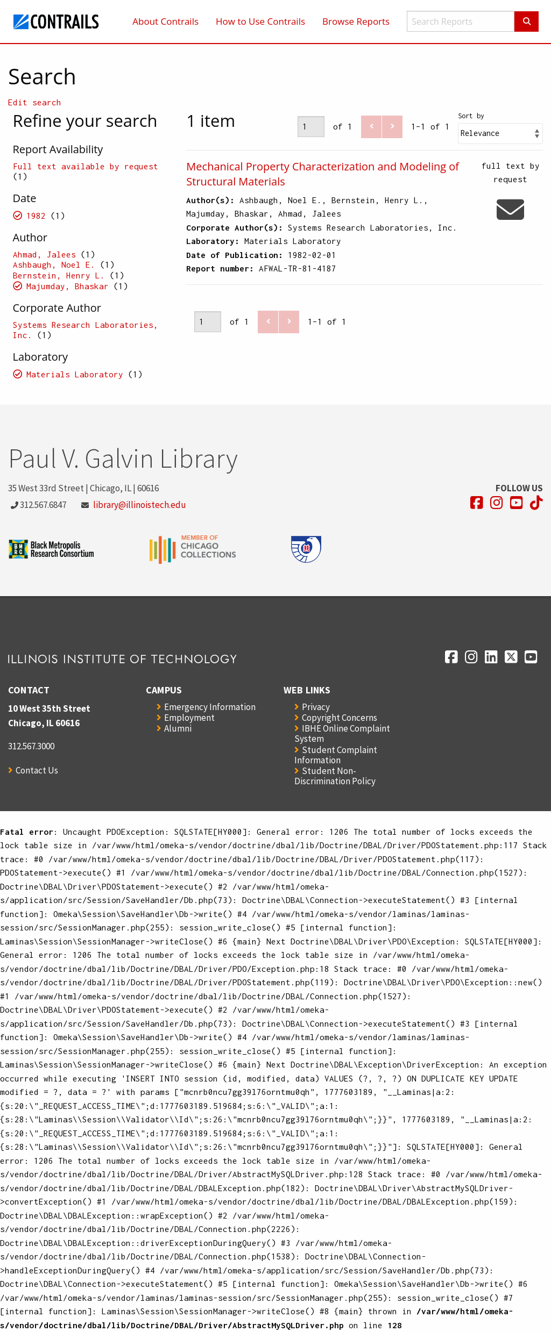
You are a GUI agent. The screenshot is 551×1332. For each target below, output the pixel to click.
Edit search (34, 102)
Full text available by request (85, 166)
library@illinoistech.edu (139, 505)
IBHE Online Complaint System (342, 733)
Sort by (471, 116)
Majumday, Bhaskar (67, 286)
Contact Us (37, 770)
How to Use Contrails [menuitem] (260, 21)
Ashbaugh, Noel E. (54, 264)
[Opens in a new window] (476, 503)
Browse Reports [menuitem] (356, 21)
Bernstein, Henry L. (59, 275)
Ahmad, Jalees (44, 254)
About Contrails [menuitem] (165, 21)
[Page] (311, 126)
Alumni (178, 728)
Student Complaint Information (335, 755)
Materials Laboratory (74, 374)
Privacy (316, 707)
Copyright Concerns (339, 718)
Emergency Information (210, 707)
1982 (36, 215)
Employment (189, 718)
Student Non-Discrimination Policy (335, 776)
